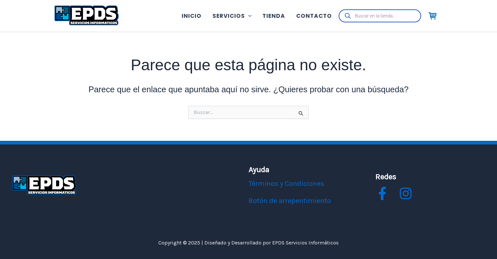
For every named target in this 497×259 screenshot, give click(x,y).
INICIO (191, 16)
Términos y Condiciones (286, 183)
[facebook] (382, 193)
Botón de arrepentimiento (289, 201)
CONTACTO (314, 16)
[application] (248, 16)
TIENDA (273, 16)
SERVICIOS (231, 16)
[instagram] (406, 193)
